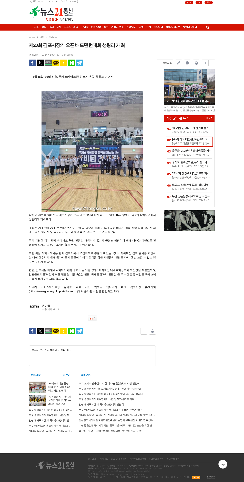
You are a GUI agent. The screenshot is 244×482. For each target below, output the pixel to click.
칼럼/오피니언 (173, 27)
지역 (141, 27)
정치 (44, 27)
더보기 (66, 375)
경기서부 (53, 37)
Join (199, 2)
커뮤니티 (158, 27)
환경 (75, 27)
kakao (63, 63)
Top (223, 464)
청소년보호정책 (156, 459)
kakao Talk (55, 63)
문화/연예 (96, 27)
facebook (32, 63)
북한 (106, 27)
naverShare (71, 63)
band (48, 63)
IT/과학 (84, 27)
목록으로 (164, 63)
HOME (32, 37)
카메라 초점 (117, 27)
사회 (36, 27)
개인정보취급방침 (137, 459)
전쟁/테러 (131, 27)
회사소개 (92, 459)
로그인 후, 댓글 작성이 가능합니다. (92, 355)
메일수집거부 (173, 459)
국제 (58, 27)
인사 (148, 27)
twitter (40, 63)
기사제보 (103, 459)
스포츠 (67, 27)
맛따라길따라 (190, 27)
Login (189, 2)
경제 (51, 27)
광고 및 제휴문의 (118, 459)
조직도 (209, 2)
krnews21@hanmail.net (155, 468)
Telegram (79, 63)
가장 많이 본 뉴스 (177, 118)
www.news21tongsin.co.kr (116, 474)
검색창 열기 (207, 27)
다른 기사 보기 (50, 309)
